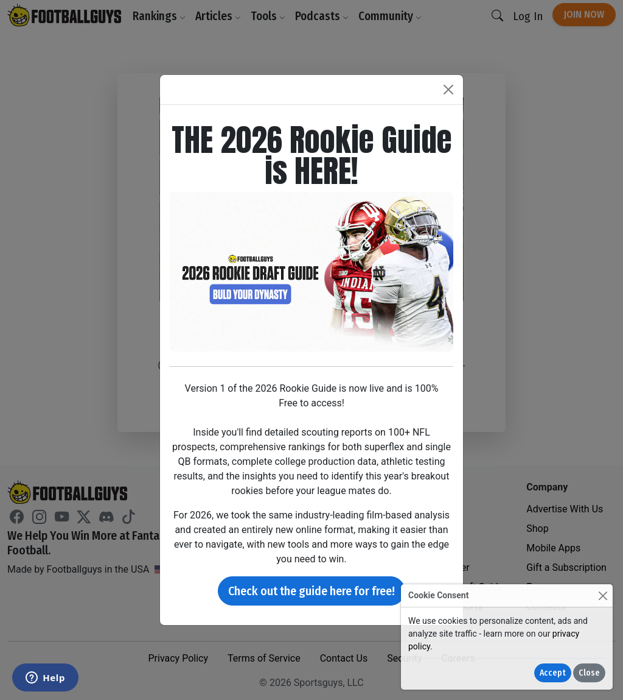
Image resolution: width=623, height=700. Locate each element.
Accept (553, 673)
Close (589, 673)
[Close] (602, 595)
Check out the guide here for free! (311, 591)
